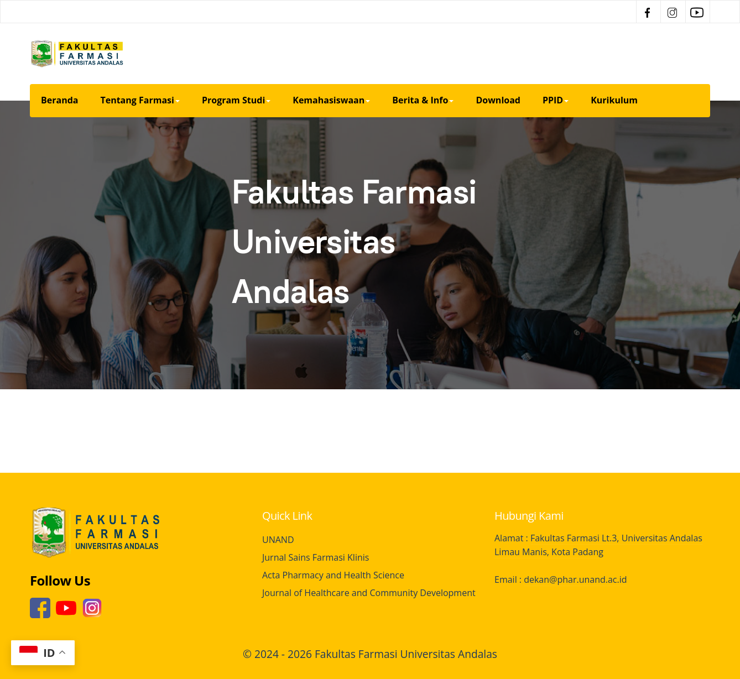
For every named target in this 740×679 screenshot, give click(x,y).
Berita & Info (423, 100)
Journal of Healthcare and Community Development (369, 593)
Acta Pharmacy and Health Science (333, 575)
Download (498, 100)
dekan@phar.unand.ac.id (575, 579)
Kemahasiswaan (331, 100)
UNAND (278, 540)
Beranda (59, 100)
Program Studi (236, 100)
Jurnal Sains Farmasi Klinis (315, 557)
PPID (556, 100)
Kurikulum (614, 100)
